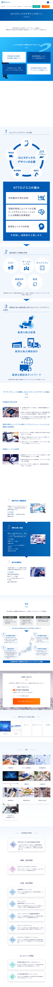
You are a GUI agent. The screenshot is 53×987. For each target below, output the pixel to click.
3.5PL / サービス (29, 889)
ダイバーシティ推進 (5, 913)
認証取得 (3, 911)
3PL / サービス (11, 879)
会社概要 (2, 900)
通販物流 (28, 920)
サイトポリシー (25, 977)
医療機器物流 (29, 917)
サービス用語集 (18, 977)
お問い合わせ (26, 954)
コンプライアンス (5, 909)
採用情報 (26, 965)
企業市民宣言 (4, 906)
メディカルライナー (43, 926)
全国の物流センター (26, 942)
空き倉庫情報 (26, 959)
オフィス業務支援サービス (44, 934)
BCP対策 (2, 914)
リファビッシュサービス (44, 931)
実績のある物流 (29, 927)
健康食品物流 (29, 925)
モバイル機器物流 (30, 915)
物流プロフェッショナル (31, 905)
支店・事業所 (3, 901)
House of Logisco (30, 898)
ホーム (4, 879)
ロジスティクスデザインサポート (46, 901)
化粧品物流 (28, 922)
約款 (1, 903)
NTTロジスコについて (5, 894)
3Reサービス (29, 903)
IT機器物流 (28, 913)
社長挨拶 (2, 895)
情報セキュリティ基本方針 (40, 977)
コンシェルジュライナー (44, 929)
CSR (1, 904)
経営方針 (2, 898)
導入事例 (26, 948)
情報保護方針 (32, 977)
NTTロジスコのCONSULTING (45, 896)
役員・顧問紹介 (4, 897)
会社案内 (2, 889)
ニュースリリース (11, 977)
